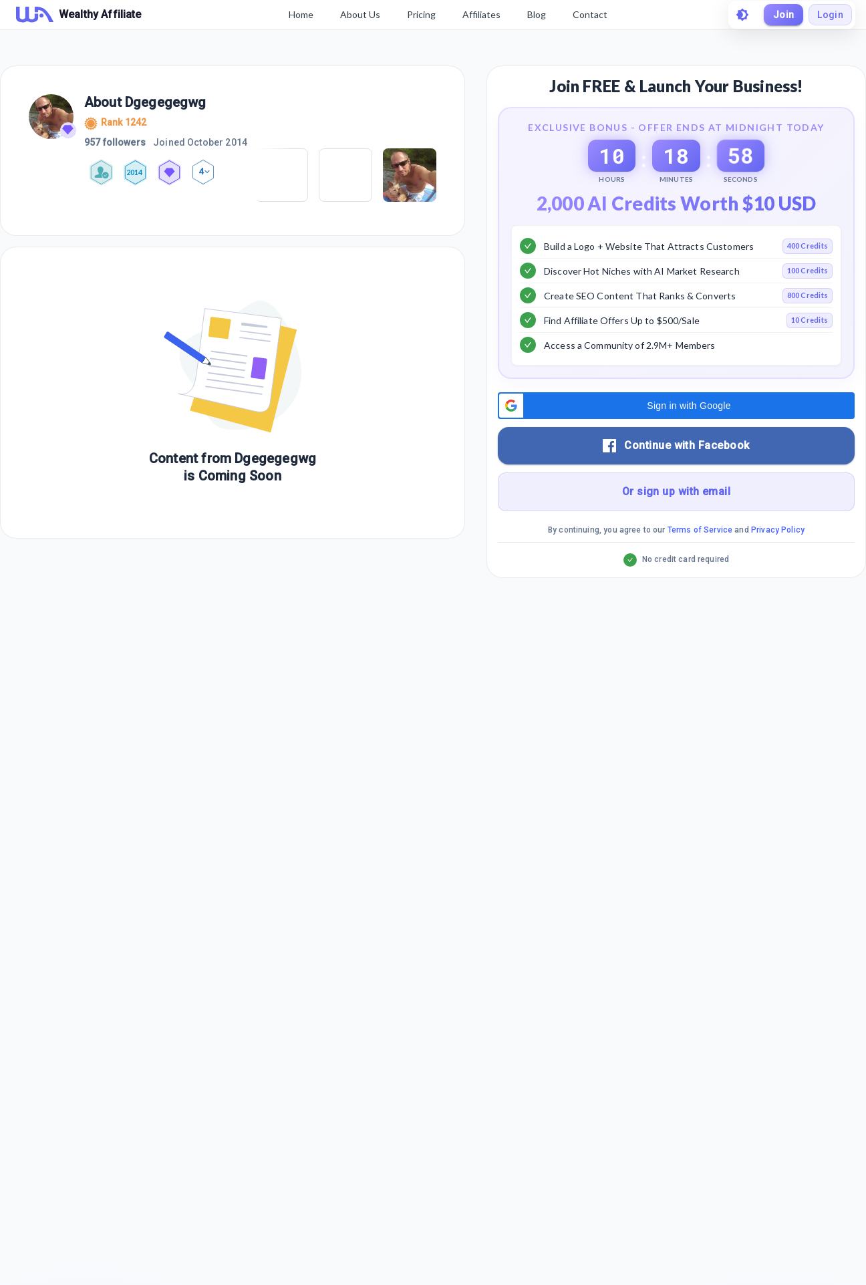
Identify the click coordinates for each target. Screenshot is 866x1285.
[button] (676, 439)
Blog (536, 14)
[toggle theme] (741, 14)
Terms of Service (700, 563)
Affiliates (481, 14)
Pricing (421, 14)
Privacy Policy (778, 563)
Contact (590, 14)
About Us (360, 14)
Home (301, 14)
